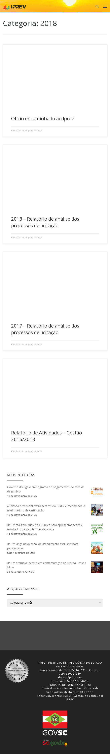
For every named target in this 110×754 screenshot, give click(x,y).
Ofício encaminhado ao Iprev (42, 118)
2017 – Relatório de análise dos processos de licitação (45, 329)
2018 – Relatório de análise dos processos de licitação (45, 222)
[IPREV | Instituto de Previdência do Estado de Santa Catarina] (14, 6)
